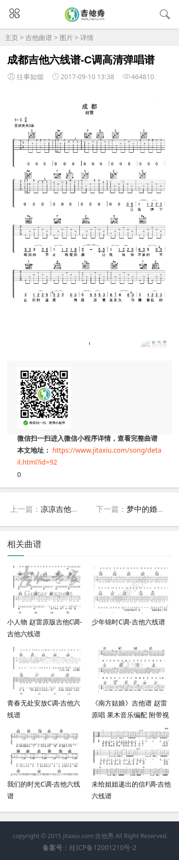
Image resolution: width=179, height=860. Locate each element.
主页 (11, 37)
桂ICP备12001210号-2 (103, 847)
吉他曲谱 (38, 37)
